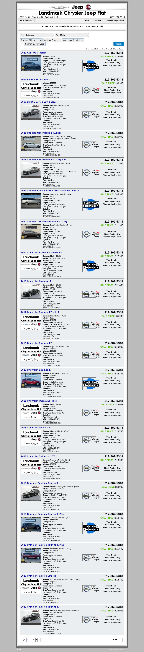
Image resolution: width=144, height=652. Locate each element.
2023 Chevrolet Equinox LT (36, 370)
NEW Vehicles (26, 21)
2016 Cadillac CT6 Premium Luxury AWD (44, 160)
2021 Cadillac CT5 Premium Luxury (41, 133)
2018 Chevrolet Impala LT (35, 427)
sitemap (19, 649)
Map (87, 21)
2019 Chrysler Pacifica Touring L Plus (43, 514)
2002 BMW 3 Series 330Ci (35, 79)
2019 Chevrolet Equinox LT (36, 343)
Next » (115, 640)
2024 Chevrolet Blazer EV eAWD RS (41, 252)
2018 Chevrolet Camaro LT (36, 281)
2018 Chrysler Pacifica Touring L (40, 483)
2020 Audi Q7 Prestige (34, 53)
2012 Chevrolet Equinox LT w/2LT (40, 312)
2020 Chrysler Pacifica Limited (38, 576)
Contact (97, 21)
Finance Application (115, 21)
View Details (112, 60)
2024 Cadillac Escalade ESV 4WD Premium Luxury (50, 190)
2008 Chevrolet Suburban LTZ (38, 456)
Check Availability (112, 63)
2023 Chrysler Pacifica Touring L (40, 607)
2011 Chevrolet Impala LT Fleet (39, 401)
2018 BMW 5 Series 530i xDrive (39, 102)
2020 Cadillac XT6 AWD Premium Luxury (44, 221)
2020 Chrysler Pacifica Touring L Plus (43, 545)
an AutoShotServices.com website (118, 649)
